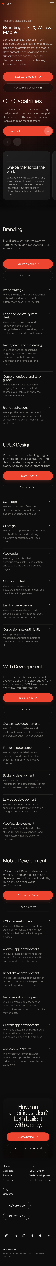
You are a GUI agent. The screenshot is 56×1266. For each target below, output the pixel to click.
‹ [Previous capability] (7, 142)
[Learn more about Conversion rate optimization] (28, 638)
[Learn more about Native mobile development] (28, 1006)
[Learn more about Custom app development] (28, 1032)
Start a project (28, 275)
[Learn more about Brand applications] (28, 416)
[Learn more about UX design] (28, 509)
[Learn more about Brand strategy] (28, 297)
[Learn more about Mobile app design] (28, 588)
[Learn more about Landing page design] (28, 612)
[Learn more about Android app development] (28, 956)
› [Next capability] (17, 142)
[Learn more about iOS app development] (28, 930)
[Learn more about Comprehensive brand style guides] (28, 387)
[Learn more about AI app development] (28, 1058)
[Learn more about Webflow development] (28, 832)
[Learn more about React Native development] (28, 980)
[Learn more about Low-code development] (28, 807)
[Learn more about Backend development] (28, 782)
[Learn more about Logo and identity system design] (28, 324)
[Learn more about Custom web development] (28, 731)
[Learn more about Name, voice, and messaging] (28, 355)
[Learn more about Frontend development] (28, 756)
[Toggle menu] (52, 3)
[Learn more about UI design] (28, 535)
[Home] (6, 4)
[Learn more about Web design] (28, 562)
